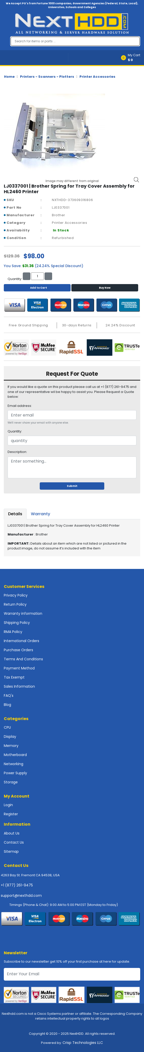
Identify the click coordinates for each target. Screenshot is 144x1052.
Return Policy (15, 604)
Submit (72, 486)
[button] (132, 57)
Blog (7, 704)
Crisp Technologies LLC (83, 1042)
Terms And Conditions (23, 659)
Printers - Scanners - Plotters (47, 76)
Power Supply (15, 773)
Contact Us (14, 842)
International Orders (21, 640)
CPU (7, 727)
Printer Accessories (97, 76)
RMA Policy (13, 631)
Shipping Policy (17, 622)
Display (10, 736)
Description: (17, 451)
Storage (11, 782)
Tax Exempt (14, 677)
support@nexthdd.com (21, 895)
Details (15, 514)
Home (9, 76)
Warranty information (23, 613)
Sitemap (11, 851)
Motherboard (15, 754)
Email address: (20, 405)
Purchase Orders (18, 649)
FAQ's (8, 695)
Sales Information (19, 686)
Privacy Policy (16, 595)
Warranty (40, 514)
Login (8, 804)
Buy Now (105, 288)
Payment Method (19, 668)
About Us (11, 833)
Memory (11, 745)
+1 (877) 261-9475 (17, 885)
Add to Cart (37, 288)
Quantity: (15, 431)
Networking (13, 763)
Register (11, 814)
